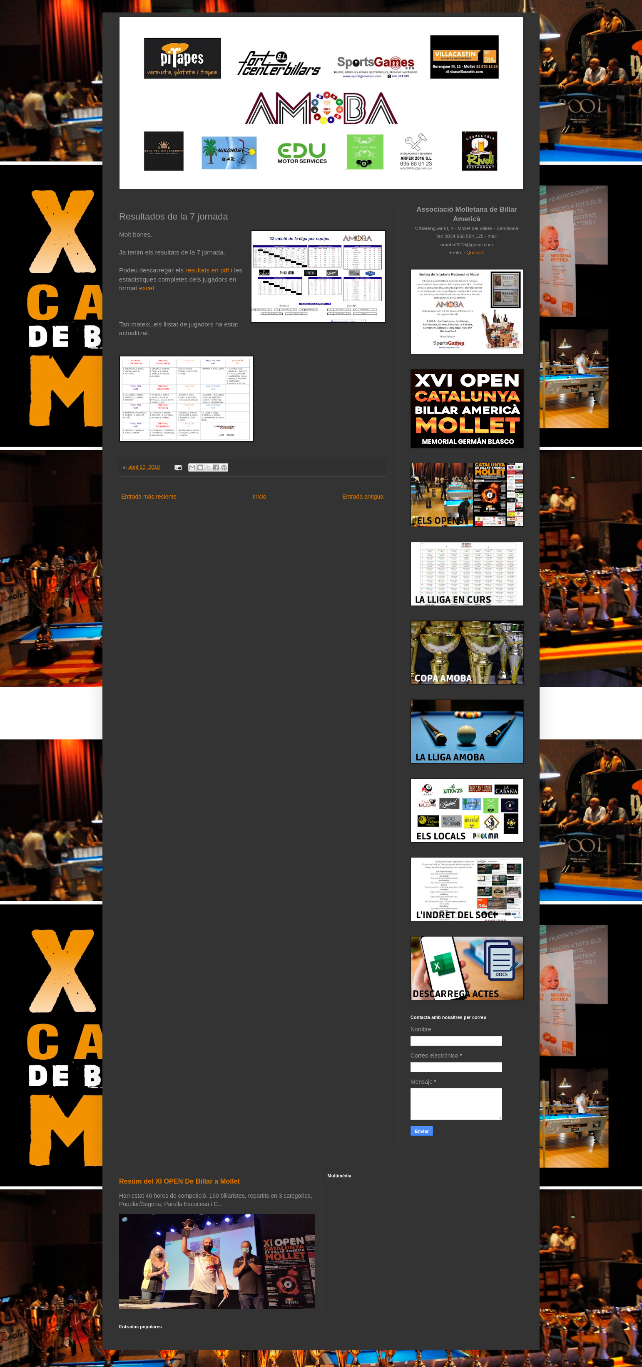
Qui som (475, 252)
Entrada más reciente (149, 496)
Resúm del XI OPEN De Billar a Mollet (179, 1181)
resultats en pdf (208, 270)
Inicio (259, 496)
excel (146, 288)
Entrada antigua (362, 496)
